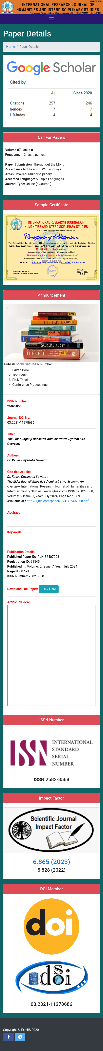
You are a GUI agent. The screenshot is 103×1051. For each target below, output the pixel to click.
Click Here (48, 589)
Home (10, 47)
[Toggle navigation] (51, 19)
